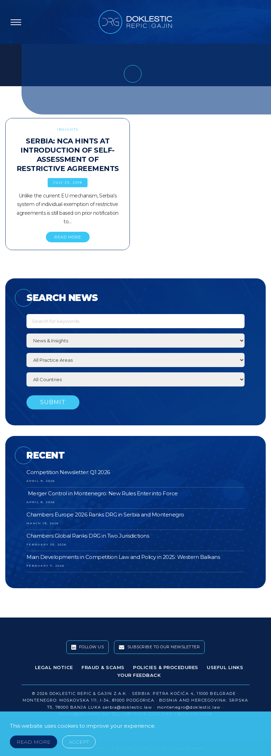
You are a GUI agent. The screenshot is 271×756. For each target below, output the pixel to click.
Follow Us (87, 647)
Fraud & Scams (103, 667)
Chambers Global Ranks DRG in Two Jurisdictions (87, 535)
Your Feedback (139, 675)
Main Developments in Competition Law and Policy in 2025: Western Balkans (123, 557)
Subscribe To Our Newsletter (159, 647)
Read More (33, 742)
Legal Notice (54, 667)
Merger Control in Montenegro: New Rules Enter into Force (102, 493)
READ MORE (67, 237)
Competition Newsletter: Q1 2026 (68, 472)
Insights (67, 129)
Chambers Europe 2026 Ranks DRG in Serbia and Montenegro (105, 514)
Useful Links (225, 667)
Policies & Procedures (165, 667)
